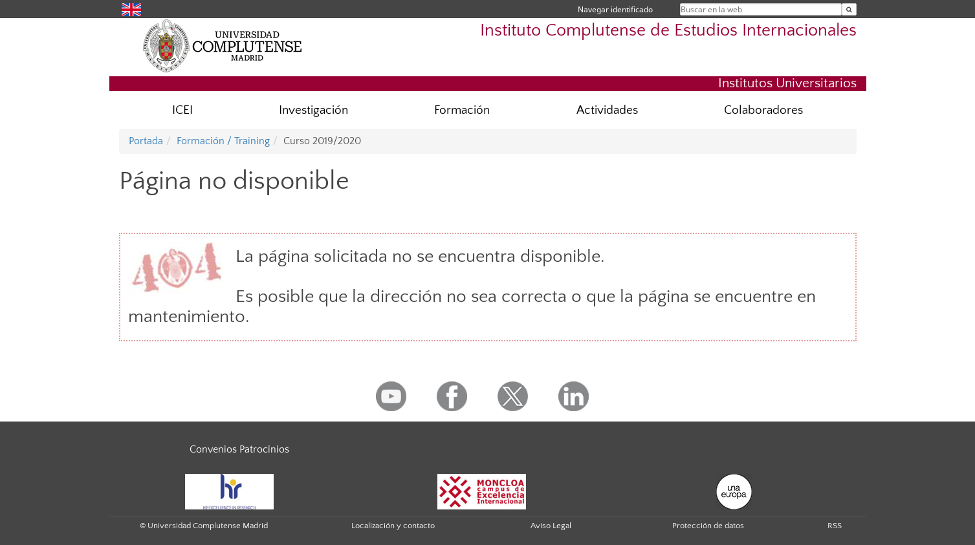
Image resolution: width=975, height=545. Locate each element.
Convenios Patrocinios (239, 449)
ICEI (182, 110)
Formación (462, 110)
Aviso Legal (551, 525)
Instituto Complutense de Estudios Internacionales (668, 30)
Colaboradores (763, 110)
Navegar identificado (615, 9)
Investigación (313, 110)
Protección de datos (708, 525)
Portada (146, 141)
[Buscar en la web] (849, 9)
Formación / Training (223, 141)
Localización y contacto (393, 525)
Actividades (607, 110)
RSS (834, 525)
